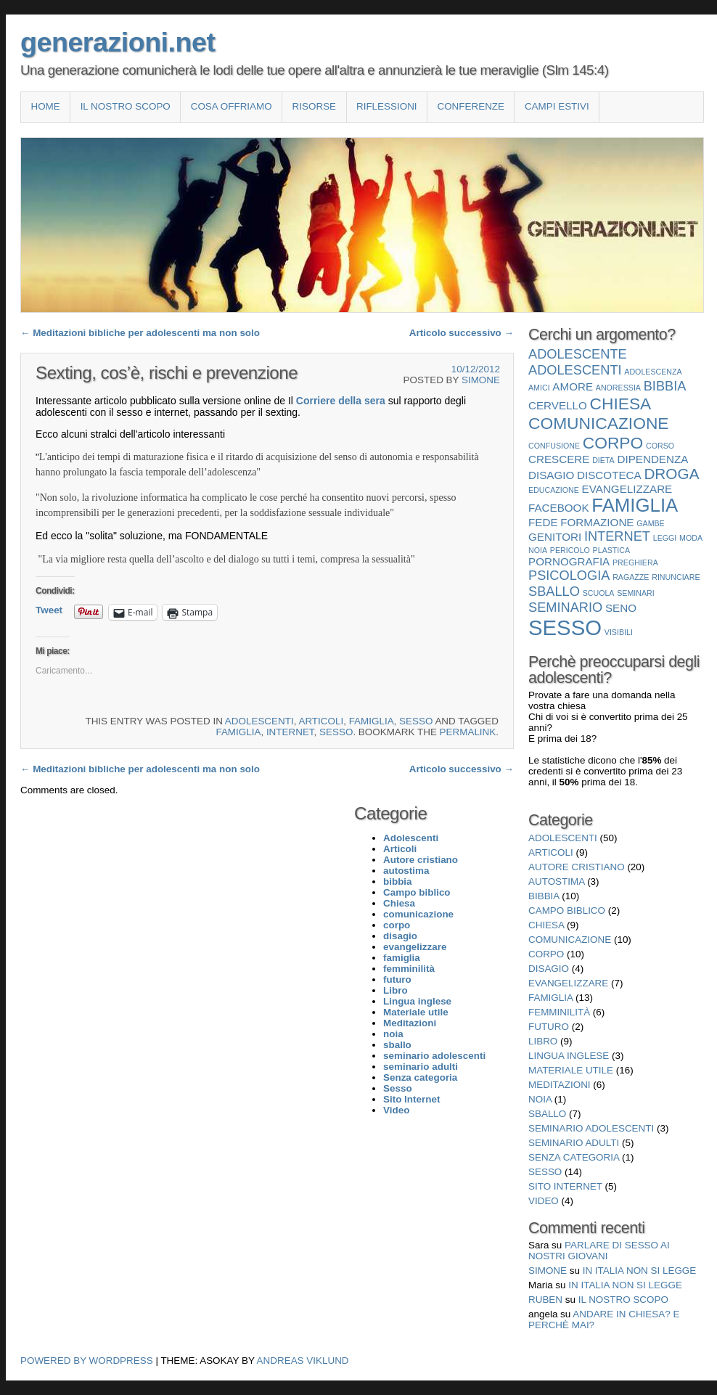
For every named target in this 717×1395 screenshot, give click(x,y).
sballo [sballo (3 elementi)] (554, 591)
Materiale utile (570, 1070)
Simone (481, 380)
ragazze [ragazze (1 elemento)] (630, 577)
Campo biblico (566, 910)
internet (290, 732)
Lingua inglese (568, 1055)
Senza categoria (573, 1157)
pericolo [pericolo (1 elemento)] (570, 550)
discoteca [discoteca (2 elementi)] (609, 475)
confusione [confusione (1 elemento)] (554, 445)
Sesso (416, 721)
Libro (542, 1041)
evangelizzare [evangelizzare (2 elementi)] (627, 489)
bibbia (544, 896)
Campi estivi (557, 106)
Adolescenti (259, 721)
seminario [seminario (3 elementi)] (565, 607)
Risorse (314, 106)
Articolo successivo (461, 332)
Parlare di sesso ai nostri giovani (599, 1250)
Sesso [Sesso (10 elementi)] (565, 627)
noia (540, 1099)
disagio (548, 968)
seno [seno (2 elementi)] (620, 608)
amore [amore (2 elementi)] (572, 386)
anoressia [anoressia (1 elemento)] (618, 387)
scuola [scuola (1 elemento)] (599, 593)
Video (543, 1200)
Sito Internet (565, 1186)
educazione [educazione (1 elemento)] (553, 490)
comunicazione (569, 939)
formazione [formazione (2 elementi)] (597, 522)
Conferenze (470, 106)
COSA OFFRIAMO (231, 106)
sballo (547, 1113)
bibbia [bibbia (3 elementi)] (665, 385)
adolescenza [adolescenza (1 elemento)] (652, 371)
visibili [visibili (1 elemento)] (619, 632)
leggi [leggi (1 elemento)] (665, 537)
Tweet (49, 610)
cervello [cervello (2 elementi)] (557, 405)
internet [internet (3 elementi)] (617, 536)
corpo (546, 954)
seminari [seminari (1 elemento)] (636, 593)
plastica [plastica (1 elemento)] (612, 550)
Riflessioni (386, 106)
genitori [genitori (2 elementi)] (554, 537)
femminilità (559, 1012)
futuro (548, 1026)
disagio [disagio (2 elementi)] (551, 475)
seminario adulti (573, 1142)
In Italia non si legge (640, 1270)
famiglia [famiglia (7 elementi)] (634, 505)
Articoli (320, 721)
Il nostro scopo (126, 106)
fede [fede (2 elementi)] (543, 522)
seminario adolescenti (591, 1128)
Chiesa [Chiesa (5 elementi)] (621, 403)
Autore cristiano (576, 867)
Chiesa (546, 925)
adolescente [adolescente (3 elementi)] (577, 353)
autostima (556, 881)
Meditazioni (559, 1084)
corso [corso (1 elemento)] (660, 445)
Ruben (545, 1299)
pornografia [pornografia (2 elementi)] (569, 561)
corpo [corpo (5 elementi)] (613, 442)
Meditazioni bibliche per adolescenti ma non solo (140, 332)
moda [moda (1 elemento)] (690, 537)
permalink (468, 732)
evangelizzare (568, 983)
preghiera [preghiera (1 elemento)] (635, 562)
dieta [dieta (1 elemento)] (603, 460)
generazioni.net (117, 42)
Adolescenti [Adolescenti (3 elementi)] (575, 369)
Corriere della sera (340, 400)
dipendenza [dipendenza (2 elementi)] (652, 459)
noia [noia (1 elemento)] (537, 550)
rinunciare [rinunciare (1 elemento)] (676, 577)
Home (45, 106)
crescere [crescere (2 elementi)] (558, 459)
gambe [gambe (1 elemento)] (650, 523)
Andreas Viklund (303, 1360)
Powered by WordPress (86, 1360)
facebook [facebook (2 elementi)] (558, 508)
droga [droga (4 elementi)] (671, 473)
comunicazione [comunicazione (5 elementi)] (598, 423)
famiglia (371, 721)
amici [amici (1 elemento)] (539, 387)
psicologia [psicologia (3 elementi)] (569, 575)
